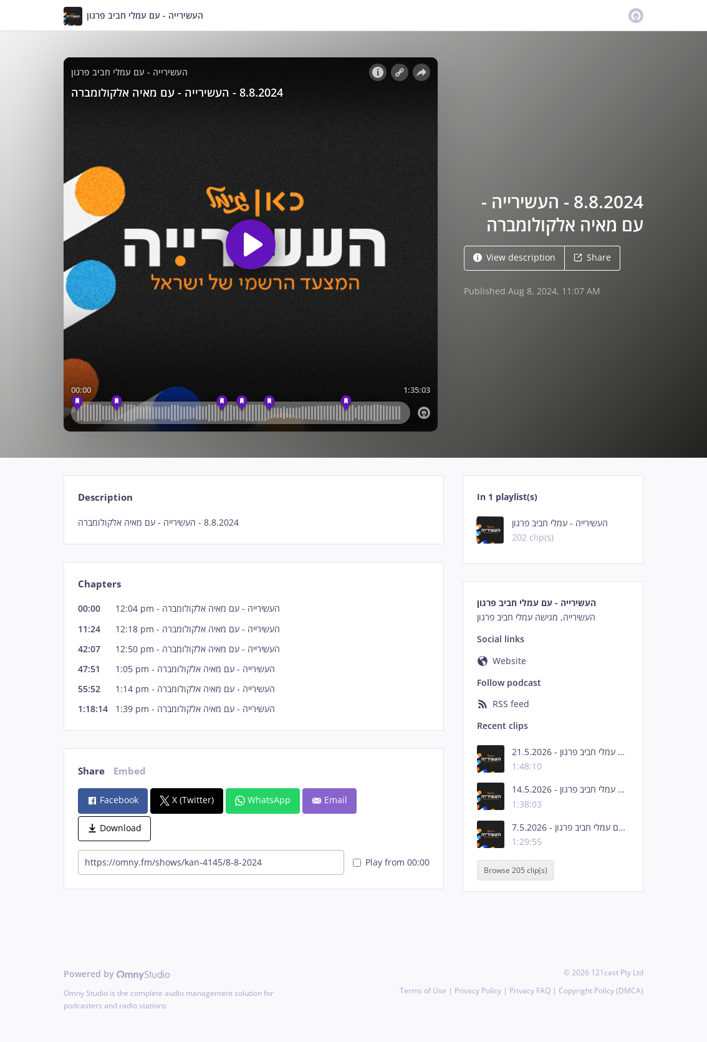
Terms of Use (423, 990)
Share (592, 257)
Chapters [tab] (99, 584)
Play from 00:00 (391, 862)
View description (514, 257)
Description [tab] (105, 497)
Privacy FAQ (530, 990)
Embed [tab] (129, 771)
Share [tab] (91, 771)
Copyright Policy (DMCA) (601, 990)
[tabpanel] (253, 522)
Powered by (117, 974)
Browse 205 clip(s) (515, 870)
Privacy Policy (477, 990)
